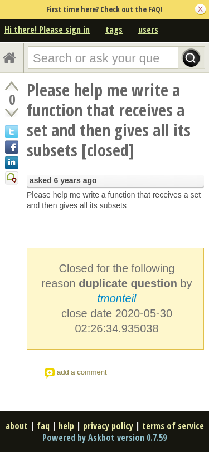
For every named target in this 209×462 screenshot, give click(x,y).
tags (114, 29)
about (17, 426)
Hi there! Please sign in (47, 29)
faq (43, 426)
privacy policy (108, 426)
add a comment (82, 372)
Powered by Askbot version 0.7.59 (104, 437)
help (66, 426)
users (148, 29)
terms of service (173, 426)
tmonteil (116, 298)
